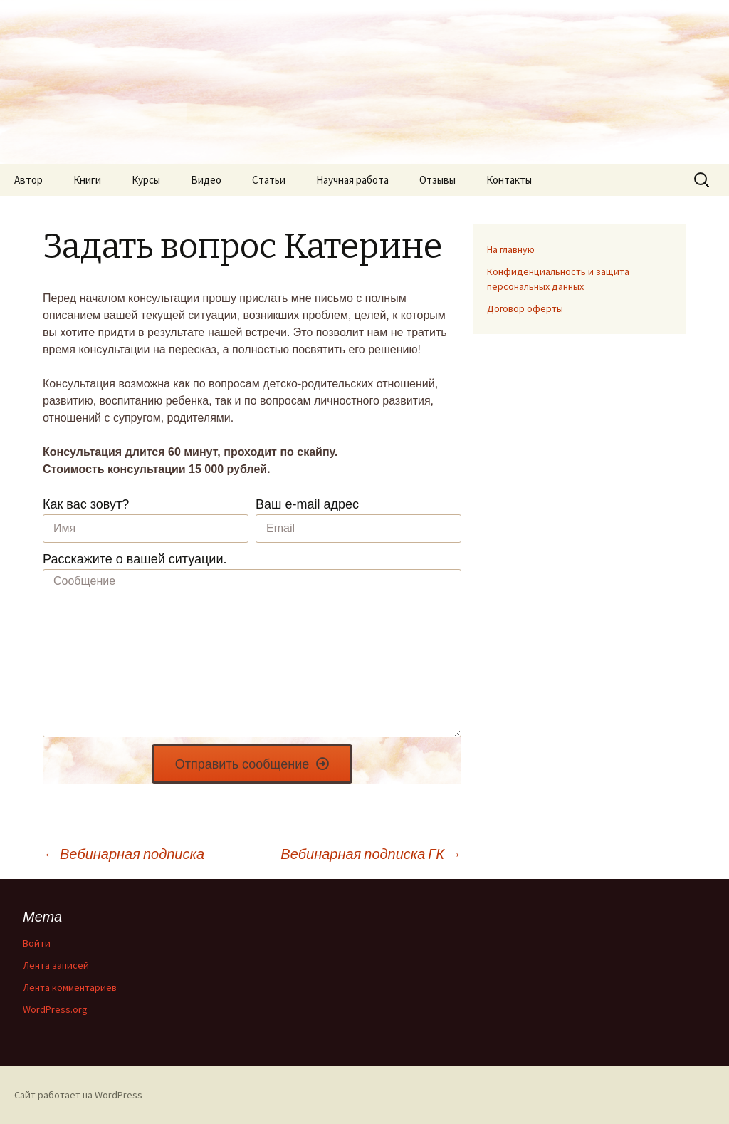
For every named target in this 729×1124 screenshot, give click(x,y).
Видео (206, 180)
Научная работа (352, 180)
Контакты (509, 180)
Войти (37, 943)
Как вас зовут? (86, 504)
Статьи (268, 180)
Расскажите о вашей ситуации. (134, 559)
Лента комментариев (70, 987)
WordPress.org (55, 1009)
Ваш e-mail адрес (307, 504)
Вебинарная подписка (123, 854)
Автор (28, 180)
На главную (511, 249)
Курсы (146, 180)
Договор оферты (525, 308)
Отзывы (437, 180)
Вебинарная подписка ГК (370, 854)
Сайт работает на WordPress (78, 1094)
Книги (87, 180)
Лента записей (56, 965)
